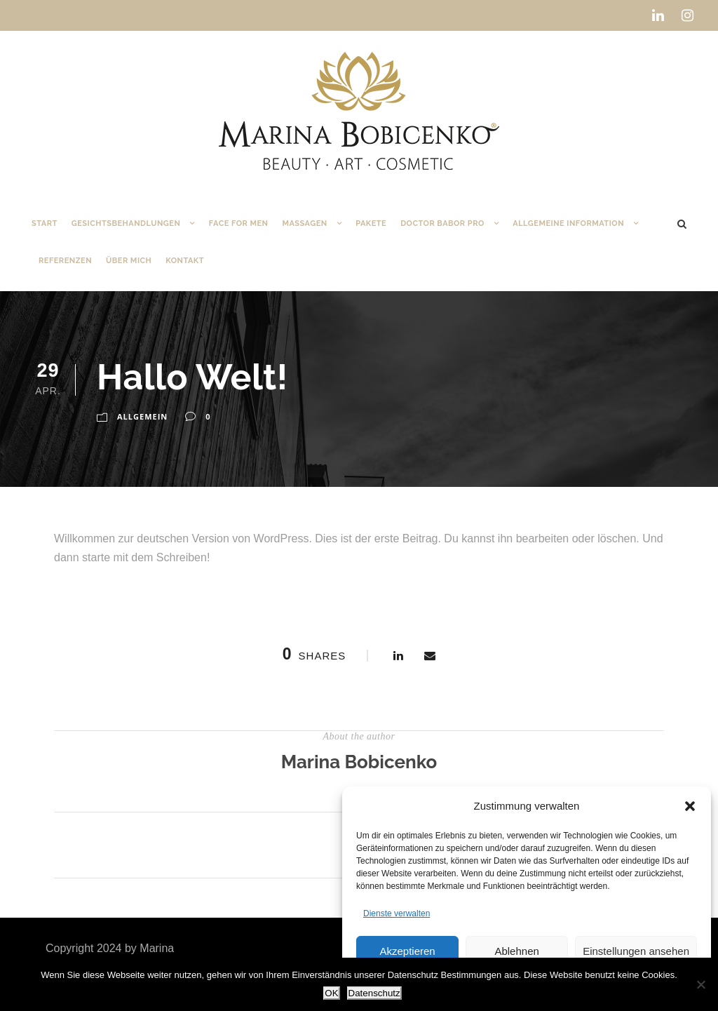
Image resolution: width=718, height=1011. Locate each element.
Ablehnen (516, 951)
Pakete (370, 223)
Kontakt (184, 260)
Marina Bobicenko (359, 761)
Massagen (304, 223)
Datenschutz (374, 993)
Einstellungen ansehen (636, 951)
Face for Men (239, 223)
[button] (690, 806)
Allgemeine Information (568, 223)
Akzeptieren (407, 951)
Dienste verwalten (396, 913)
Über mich (128, 260)
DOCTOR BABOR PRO (442, 223)
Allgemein (142, 416)
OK (331, 993)
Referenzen (65, 260)
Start (44, 223)
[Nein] (700, 984)
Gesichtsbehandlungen (126, 223)
